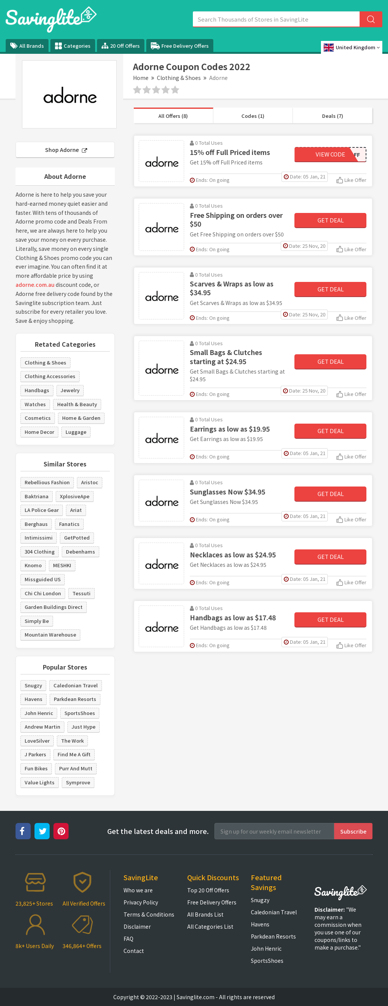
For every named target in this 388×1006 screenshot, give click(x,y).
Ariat (76, 509)
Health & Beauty (77, 404)
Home (141, 77)
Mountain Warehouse (50, 634)
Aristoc (89, 482)
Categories (73, 46)
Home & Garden (81, 417)
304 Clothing (40, 551)
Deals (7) (332, 115)
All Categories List (210, 926)
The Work (72, 740)
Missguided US (43, 579)
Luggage (76, 431)
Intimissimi (39, 537)
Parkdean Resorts (75, 698)
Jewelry (70, 390)
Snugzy (33, 685)
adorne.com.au (35, 284)
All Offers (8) (173, 115)
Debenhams (80, 551)
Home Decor (39, 431)
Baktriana (36, 496)
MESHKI (62, 565)
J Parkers (35, 754)
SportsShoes (79, 713)
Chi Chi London (43, 593)
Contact (134, 950)
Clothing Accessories (50, 376)
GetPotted (77, 537)
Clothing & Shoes (179, 77)
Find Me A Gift (74, 754)
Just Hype (83, 726)
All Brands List (205, 914)
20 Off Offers (121, 45)
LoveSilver (37, 740)
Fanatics (69, 523)
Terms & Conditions (149, 914)
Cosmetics (38, 417)
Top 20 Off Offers (208, 890)
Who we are (138, 890)
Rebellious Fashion (47, 482)
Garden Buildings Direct (54, 606)
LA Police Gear (42, 509)
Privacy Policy (141, 902)
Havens (33, 698)
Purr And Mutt (75, 768)
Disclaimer (137, 926)
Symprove (78, 782)
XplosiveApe (74, 496)
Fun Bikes (36, 768)
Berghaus (36, 523)
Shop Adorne (66, 149)
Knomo (33, 565)
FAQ (128, 938)
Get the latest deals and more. (158, 831)
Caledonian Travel (75, 685)
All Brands (27, 45)
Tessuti (81, 593)
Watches (35, 404)
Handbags (37, 390)
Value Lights (40, 782)
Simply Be (37, 620)
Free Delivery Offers (180, 45)
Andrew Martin (42, 726)
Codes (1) (252, 115)
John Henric (39, 713)
